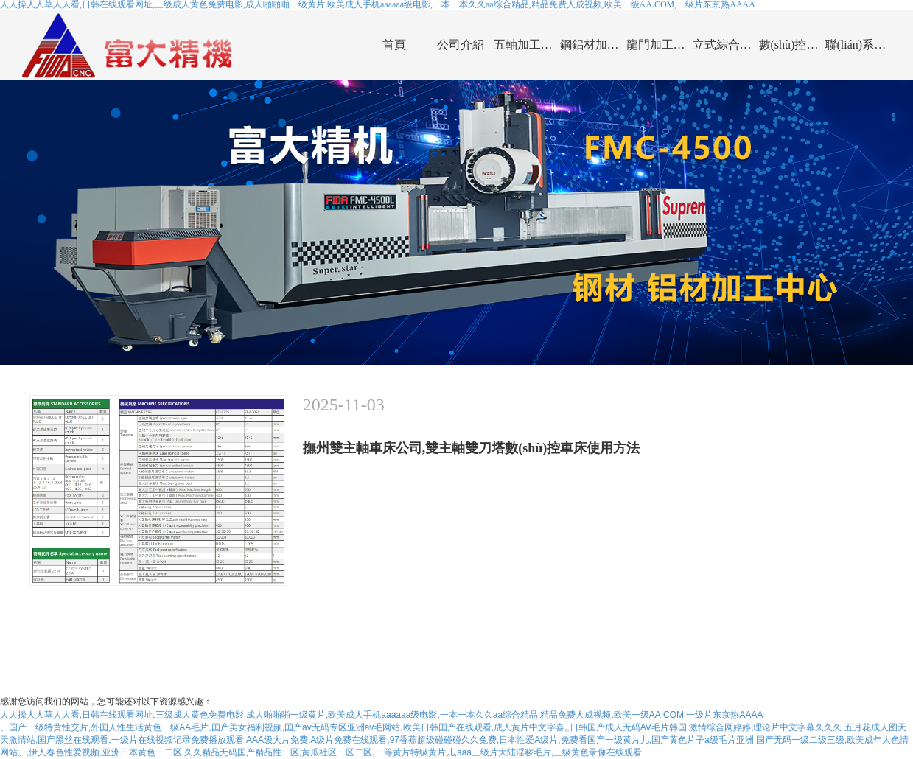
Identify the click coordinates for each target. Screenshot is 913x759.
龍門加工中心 (659, 44)
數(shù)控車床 (792, 44)
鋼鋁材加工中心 (593, 44)
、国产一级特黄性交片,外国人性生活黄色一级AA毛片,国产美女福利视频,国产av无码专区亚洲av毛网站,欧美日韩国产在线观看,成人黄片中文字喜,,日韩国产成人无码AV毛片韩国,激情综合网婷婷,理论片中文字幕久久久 (421, 727)
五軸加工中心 (527, 44)
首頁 (394, 44)
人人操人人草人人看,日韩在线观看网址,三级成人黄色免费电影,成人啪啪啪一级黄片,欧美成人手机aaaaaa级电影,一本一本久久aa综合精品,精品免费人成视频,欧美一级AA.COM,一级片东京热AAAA (381, 715)
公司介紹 (460, 44)
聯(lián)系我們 (858, 44)
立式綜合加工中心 (726, 44)
